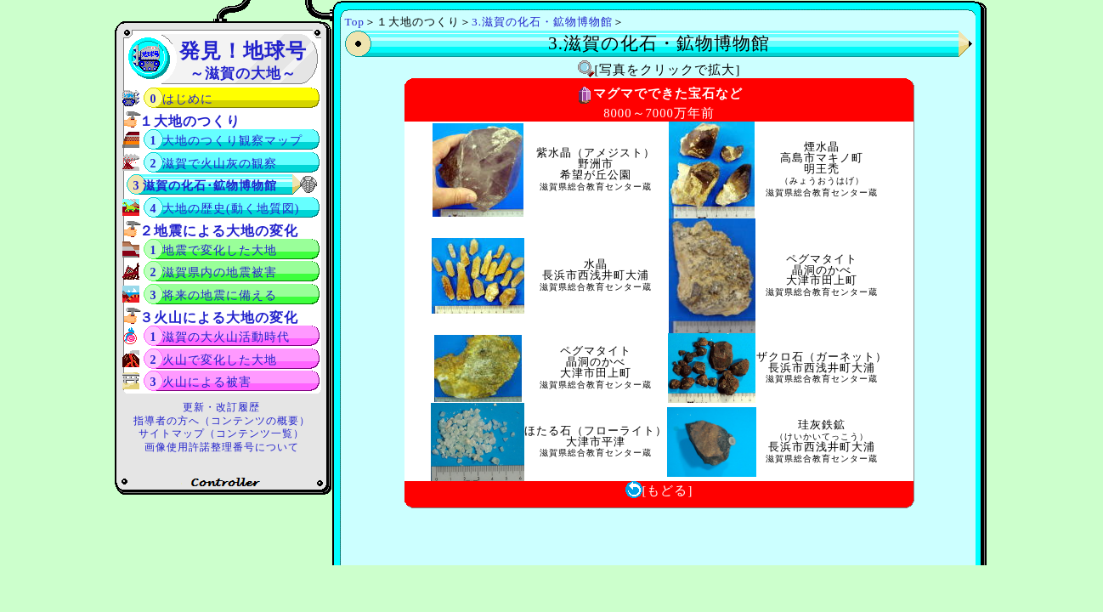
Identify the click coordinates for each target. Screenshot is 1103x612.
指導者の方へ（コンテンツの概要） (221, 421)
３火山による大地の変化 (218, 317)
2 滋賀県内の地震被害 (214, 272)
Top (355, 21)
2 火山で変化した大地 (214, 360)
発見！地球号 (243, 61)
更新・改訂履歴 (221, 407)
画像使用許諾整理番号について (221, 447)
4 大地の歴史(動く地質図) (225, 208)
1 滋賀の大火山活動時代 (220, 337)
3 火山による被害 (201, 382)
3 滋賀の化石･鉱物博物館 (205, 185)
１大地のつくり (189, 121)
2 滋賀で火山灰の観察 (214, 163)
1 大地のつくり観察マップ (226, 140)
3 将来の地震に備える (214, 295)
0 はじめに (182, 99)
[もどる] (659, 490)
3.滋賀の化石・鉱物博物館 (542, 21)
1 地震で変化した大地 (214, 250)
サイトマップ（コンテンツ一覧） (221, 433)
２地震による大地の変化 (218, 231)
